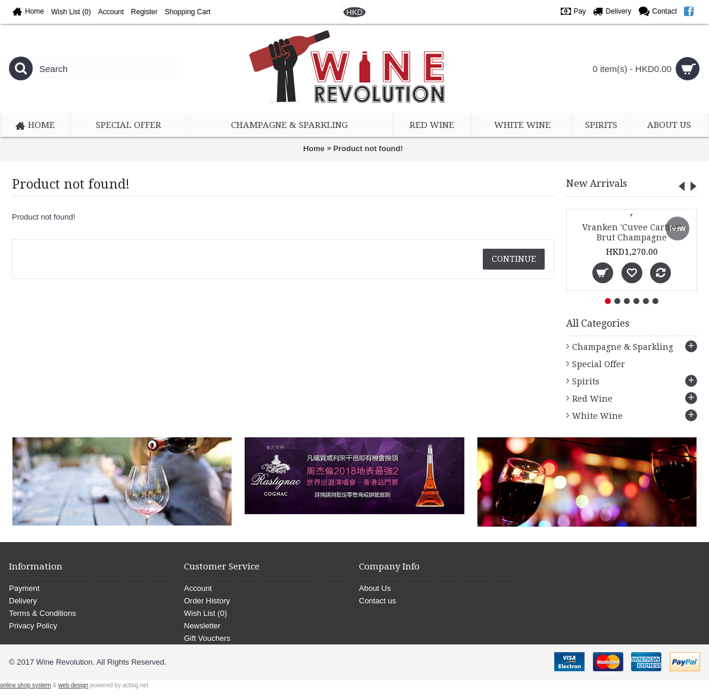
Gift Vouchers (207, 638)
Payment (24, 588)
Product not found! (368, 148)
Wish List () (205, 613)
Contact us (377, 600)
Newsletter (202, 625)
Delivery (23, 600)
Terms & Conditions (42, 613)
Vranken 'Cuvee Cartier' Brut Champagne (631, 232)
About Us (375, 588)
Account (198, 588)
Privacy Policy (33, 625)
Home (313, 148)
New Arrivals (596, 183)
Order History (207, 600)
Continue (514, 259)
